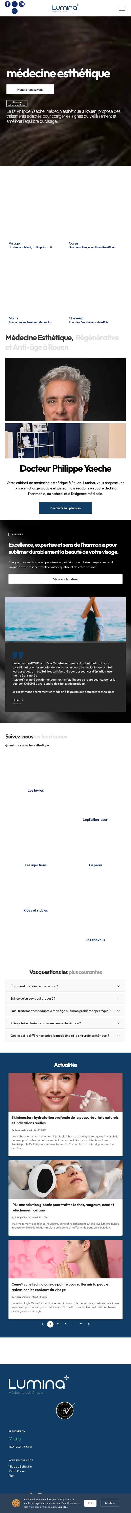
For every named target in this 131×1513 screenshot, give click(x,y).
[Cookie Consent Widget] (65, 1503)
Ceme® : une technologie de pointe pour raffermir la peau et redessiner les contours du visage (61, 1287)
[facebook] (7, 4)
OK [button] (90, 1502)
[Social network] (15, 11)
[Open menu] (122, 8)
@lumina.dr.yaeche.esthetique (27, 745)
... (73, 1324)
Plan (11, 1475)
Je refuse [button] (110, 1503)
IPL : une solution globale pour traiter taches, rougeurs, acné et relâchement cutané (63, 1207)
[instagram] (22, 4)
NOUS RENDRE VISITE (20, 1460)
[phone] (15, 4)
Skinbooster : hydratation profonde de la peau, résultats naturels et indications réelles (65, 1120)
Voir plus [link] (62, 1506)
